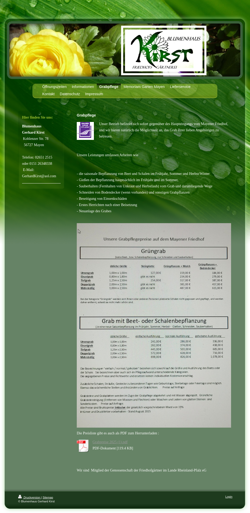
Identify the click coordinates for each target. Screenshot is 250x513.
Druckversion (29, 497)
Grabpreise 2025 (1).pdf (110, 442)
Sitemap (48, 497)
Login (228, 496)
